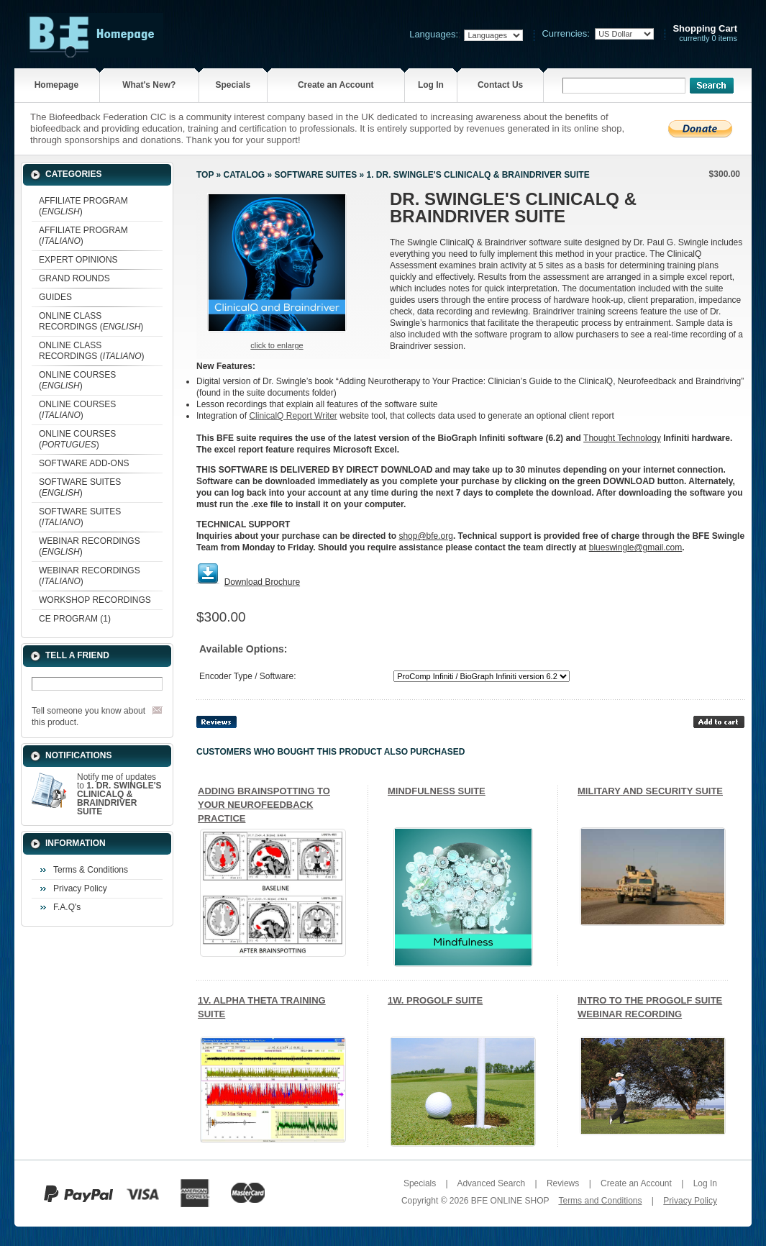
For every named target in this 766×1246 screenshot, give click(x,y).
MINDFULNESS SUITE (436, 791)
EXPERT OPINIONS (78, 260)
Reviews (563, 1183)
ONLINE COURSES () (77, 380)
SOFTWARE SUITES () (80, 487)
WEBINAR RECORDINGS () (89, 546)
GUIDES (55, 297)
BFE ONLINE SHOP (510, 1201)
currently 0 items (704, 33)
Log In (431, 85)
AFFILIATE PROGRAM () (83, 206)
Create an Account (336, 85)
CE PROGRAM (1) (75, 619)
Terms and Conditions (600, 1201)
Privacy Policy (80, 888)
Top (205, 175)
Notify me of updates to (119, 794)
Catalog (244, 175)
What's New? (148, 85)
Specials (232, 85)
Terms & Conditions (90, 870)
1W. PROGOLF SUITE (435, 1000)
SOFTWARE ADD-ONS (84, 463)
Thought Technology (622, 438)
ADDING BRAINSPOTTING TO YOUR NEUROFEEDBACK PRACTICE (264, 805)
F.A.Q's (67, 907)
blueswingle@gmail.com (636, 547)
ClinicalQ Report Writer (293, 416)
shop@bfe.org (425, 536)
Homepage (56, 85)
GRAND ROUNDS (74, 278)
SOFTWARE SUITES (315, 175)
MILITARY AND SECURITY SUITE (650, 791)
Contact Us (500, 85)
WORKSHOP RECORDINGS (95, 600)
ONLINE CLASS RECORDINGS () (91, 321)
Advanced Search (491, 1183)
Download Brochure (262, 582)
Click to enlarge (276, 345)
